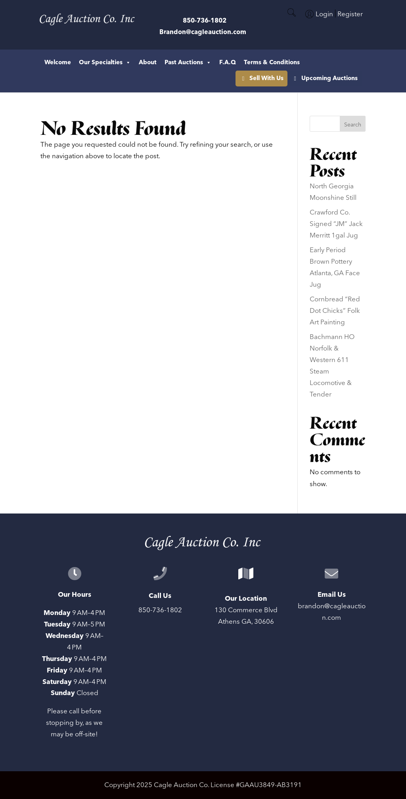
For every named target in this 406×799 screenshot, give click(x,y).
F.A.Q (227, 62)
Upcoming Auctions (329, 78)
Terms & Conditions (272, 62)
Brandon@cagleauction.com (202, 32)
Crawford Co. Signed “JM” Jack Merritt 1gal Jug (336, 224)
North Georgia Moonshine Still (333, 192)
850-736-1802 (204, 20)
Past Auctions (188, 63)
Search (352, 125)
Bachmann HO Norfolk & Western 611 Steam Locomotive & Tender (332, 365)
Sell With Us (344, 62)
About (148, 62)
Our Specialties (105, 63)
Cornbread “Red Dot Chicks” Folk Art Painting (335, 310)
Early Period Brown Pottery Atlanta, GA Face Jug (335, 267)
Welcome (57, 62)
